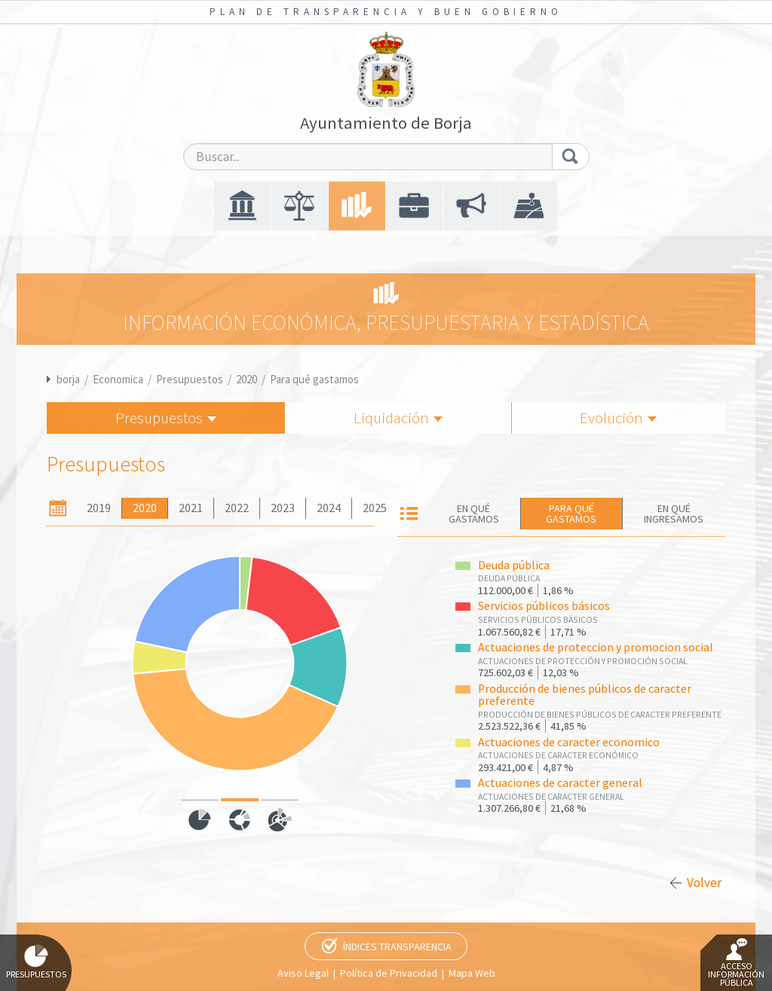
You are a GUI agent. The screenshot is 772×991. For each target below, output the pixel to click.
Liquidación (398, 417)
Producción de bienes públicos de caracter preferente (584, 695)
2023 (283, 508)
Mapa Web (472, 973)
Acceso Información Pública (736, 963)
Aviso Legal (303, 973)
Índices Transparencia (397, 946)
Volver (704, 882)
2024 (329, 508)
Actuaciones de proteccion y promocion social (595, 647)
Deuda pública (514, 565)
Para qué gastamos (314, 379)
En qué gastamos (474, 514)
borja (68, 379)
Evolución (618, 417)
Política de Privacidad (388, 973)
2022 (237, 508)
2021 (191, 508)
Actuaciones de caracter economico (569, 742)
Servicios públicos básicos (544, 606)
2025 (375, 508)
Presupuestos (189, 379)
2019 (99, 508)
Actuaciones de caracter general (560, 783)
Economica (118, 379)
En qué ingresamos (673, 514)
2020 (246, 379)
